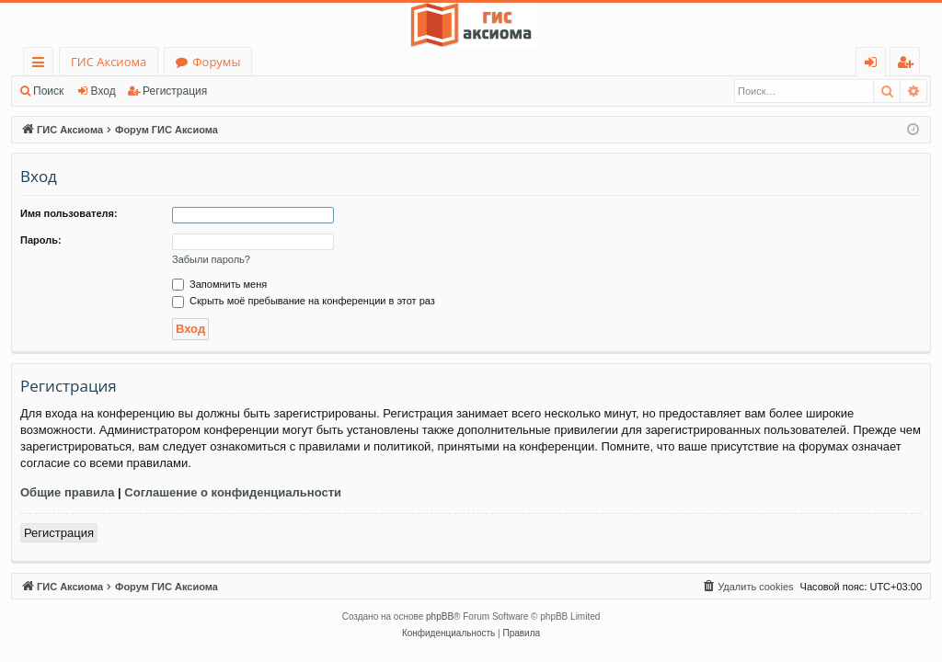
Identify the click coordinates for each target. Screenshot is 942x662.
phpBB (440, 616)
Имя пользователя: (69, 213)
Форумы (216, 61)
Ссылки (41, 64)
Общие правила (67, 492)
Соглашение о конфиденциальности (232, 492)
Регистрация (175, 91)
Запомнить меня (219, 284)
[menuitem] (747, 586)
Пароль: (41, 239)
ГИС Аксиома (108, 61)
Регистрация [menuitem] (909, 64)
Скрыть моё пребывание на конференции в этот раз (303, 300)
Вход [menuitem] (874, 64)
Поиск (48, 91)
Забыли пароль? (211, 259)
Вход (103, 91)
